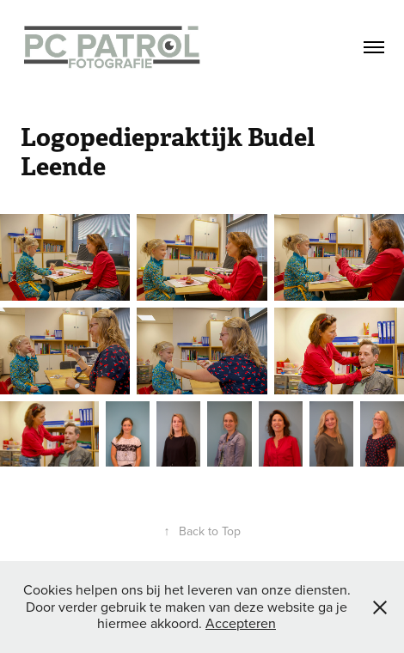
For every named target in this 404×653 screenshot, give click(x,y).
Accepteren (240, 622)
